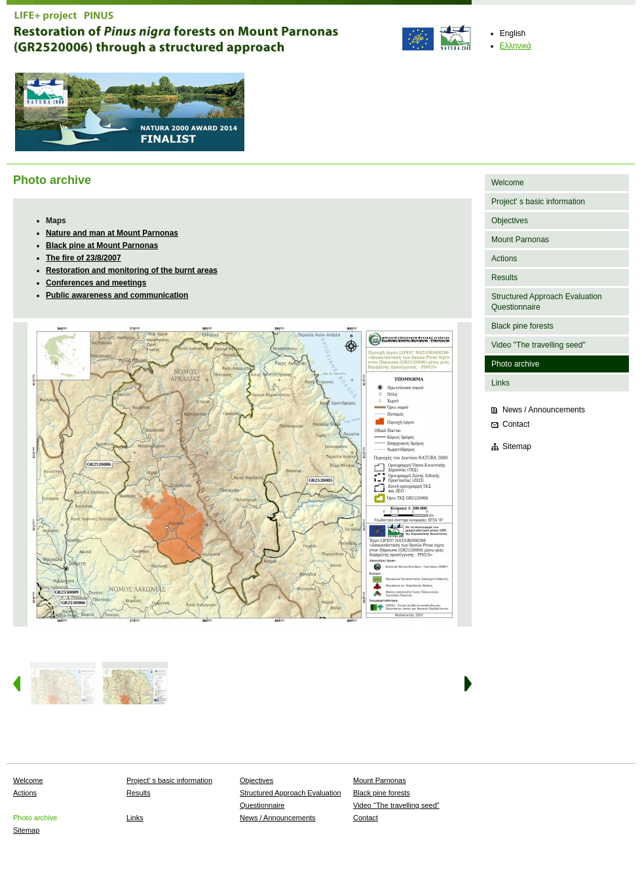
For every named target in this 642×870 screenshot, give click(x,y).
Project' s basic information (538, 201)
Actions (504, 258)
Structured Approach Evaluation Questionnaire (546, 302)
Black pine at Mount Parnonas (102, 245)
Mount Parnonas (520, 239)
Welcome (507, 182)
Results (504, 277)
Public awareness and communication (117, 295)
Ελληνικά (515, 45)
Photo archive (515, 364)
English (512, 33)
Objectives (509, 220)
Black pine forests (522, 326)
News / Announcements (543, 409)
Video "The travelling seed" (538, 345)
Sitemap (516, 446)
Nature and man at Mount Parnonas (112, 233)
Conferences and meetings (96, 282)
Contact (515, 424)
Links (500, 383)
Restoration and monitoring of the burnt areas (131, 270)
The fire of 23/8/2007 (83, 258)
